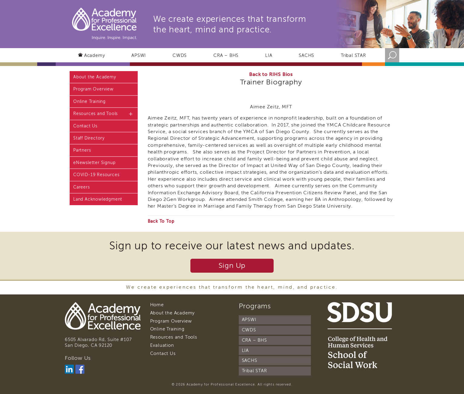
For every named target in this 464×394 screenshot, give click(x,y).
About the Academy (94, 77)
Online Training (89, 101)
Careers (81, 187)
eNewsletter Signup (94, 162)
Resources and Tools (95, 113)
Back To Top (161, 221)
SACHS (306, 55)
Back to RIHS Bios (271, 74)
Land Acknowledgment (97, 199)
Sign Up (232, 265)
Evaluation (162, 345)
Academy (94, 55)
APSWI (138, 55)
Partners (82, 150)
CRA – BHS (226, 55)
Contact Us (85, 126)
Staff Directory (89, 138)
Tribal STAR (353, 55)
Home (157, 304)
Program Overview (93, 89)
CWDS (180, 55)
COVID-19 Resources (96, 174)
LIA (268, 55)
